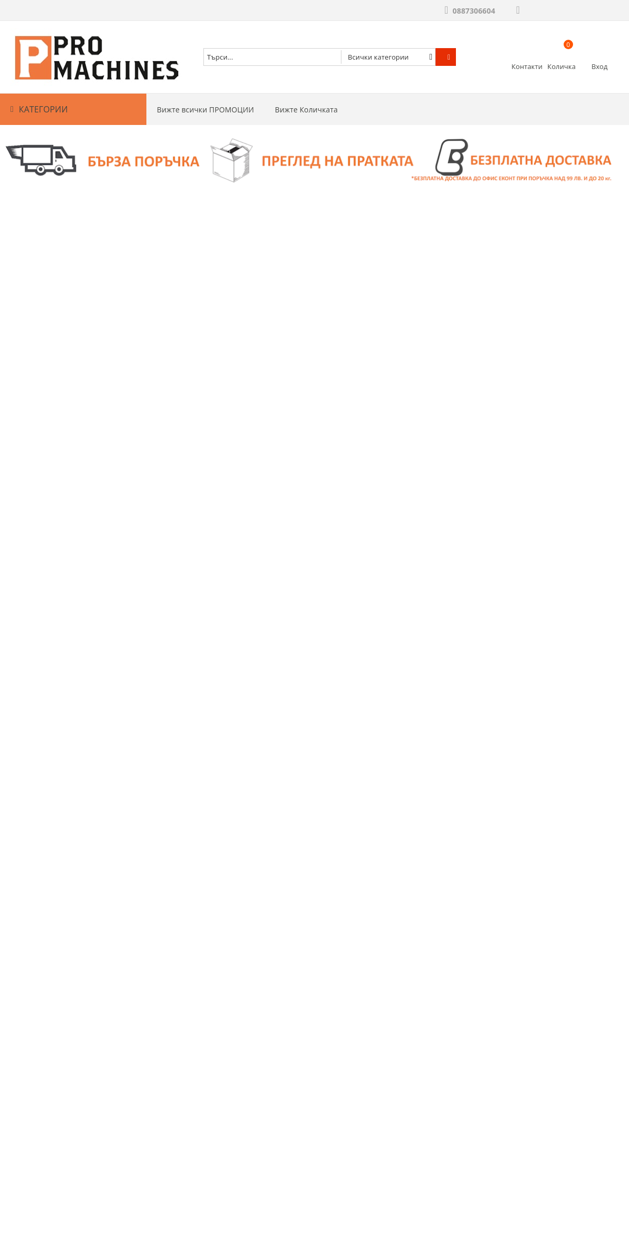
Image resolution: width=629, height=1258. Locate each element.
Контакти (526, 66)
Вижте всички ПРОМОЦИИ (205, 110)
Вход (599, 66)
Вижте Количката (306, 110)
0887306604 (474, 11)
